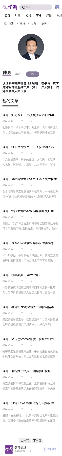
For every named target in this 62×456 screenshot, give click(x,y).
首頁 (7, 15)
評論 (49, 15)
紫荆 (12, 23)
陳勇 (44, 23)
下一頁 (37, 440)
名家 (33, 23)
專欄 (38, 15)
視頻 (28, 15)
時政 (18, 15)
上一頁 (25, 440)
